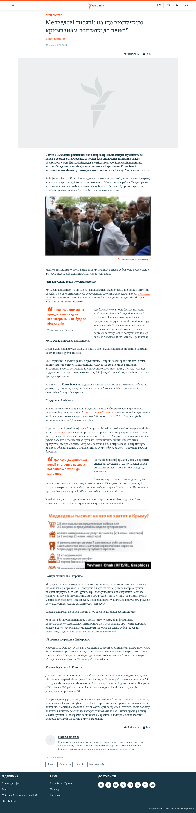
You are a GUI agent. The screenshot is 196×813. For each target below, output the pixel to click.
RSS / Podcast (9, 801)
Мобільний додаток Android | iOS (20, 795)
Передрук (55, 789)
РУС (159, 5)
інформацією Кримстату (100, 412)
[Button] (131, 54)
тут (123, 491)
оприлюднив (62, 432)
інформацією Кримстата (133, 699)
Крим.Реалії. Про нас (61, 783)
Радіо (5, 789)
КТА (168, 5)
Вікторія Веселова (55, 39)
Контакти (55, 795)
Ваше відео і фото (11, 783)
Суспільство (53, 15)
